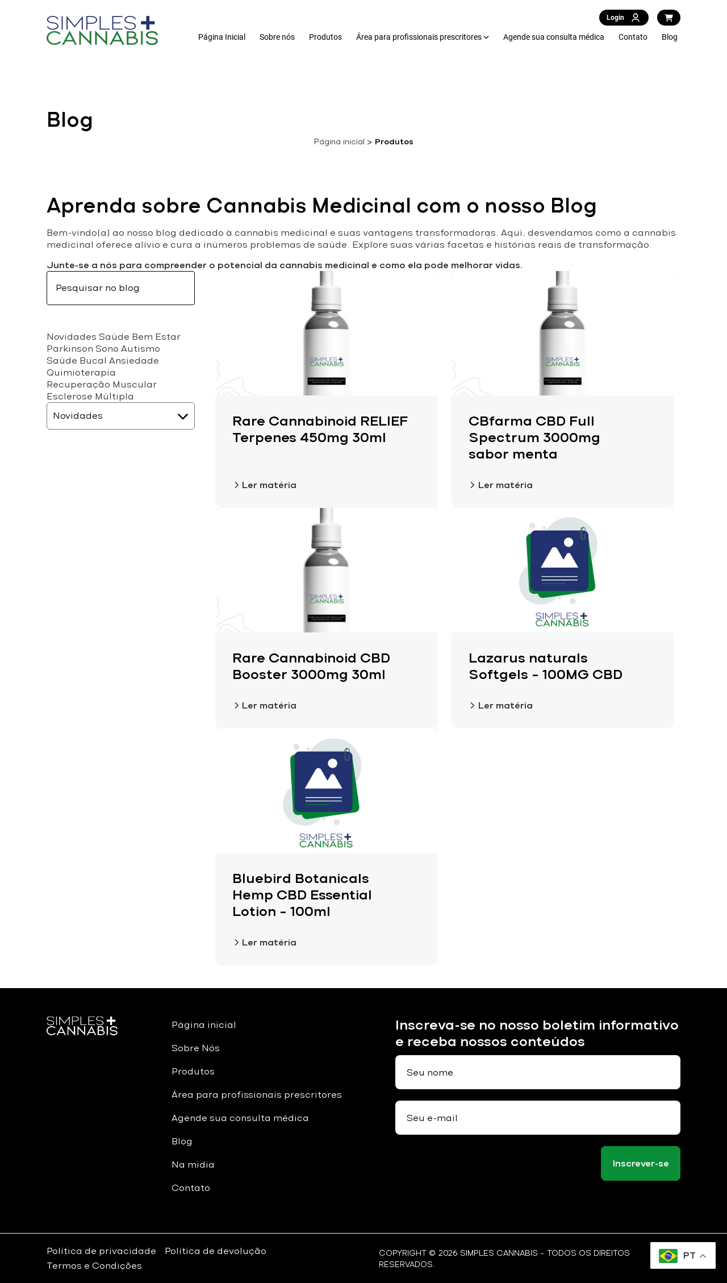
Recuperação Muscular (102, 384)
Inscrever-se (641, 1163)
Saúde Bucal (77, 360)
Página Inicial (221, 36)
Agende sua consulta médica (553, 36)
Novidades (72, 336)
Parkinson (70, 348)
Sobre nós (277, 36)
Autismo (140, 348)
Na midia (193, 1164)
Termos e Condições (94, 1265)
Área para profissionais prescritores (419, 36)
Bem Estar (156, 336)
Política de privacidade (101, 1250)
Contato (633, 36)
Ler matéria (264, 485)
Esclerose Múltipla (90, 396)
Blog (670, 36)
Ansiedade (134, 360)
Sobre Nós (196, 1048)
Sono (107, 348)
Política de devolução (215, 1250)
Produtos (325, 36)
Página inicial (339, 141)
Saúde (114, 336)
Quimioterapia (81, 372)
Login (624, 17)
